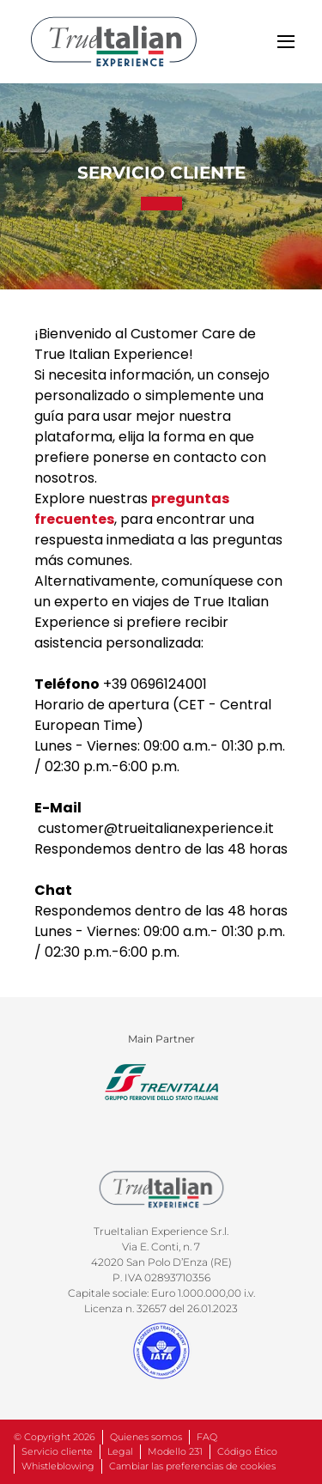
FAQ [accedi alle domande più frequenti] (207, 1437)
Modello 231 (175, 1451)
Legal (120, 1451)
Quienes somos (146, 1437)
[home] (113, 42)
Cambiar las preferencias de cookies (192, 1466)
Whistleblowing (57, 1466)
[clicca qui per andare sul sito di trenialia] (161, 1082)
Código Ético (247, 1451)
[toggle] (286, 41)
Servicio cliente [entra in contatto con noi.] (57, 1451)
